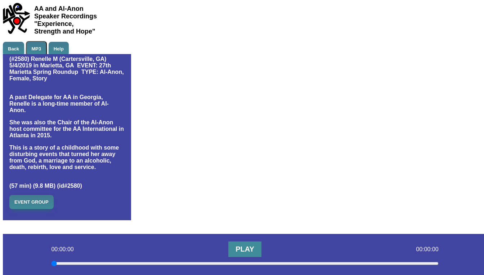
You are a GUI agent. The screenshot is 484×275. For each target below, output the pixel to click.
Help (59, 49)
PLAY (245, 249)
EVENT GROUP (31, 202)
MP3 (36, 49)
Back (13, 49)
